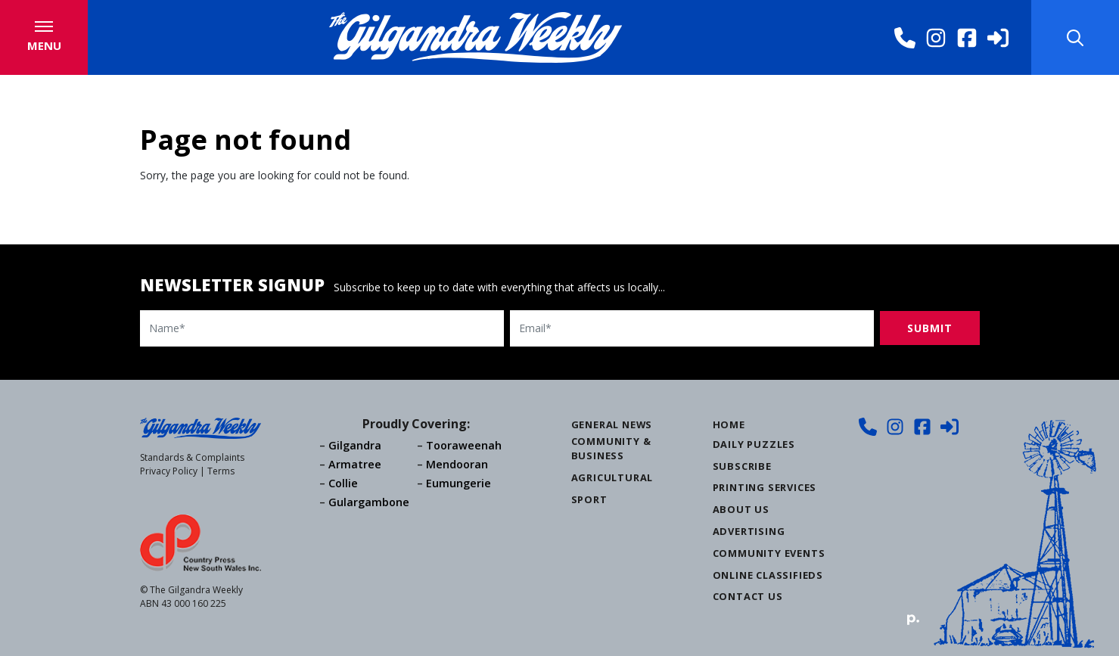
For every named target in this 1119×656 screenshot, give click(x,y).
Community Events (769, 553)
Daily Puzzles (754, 444)
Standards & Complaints (192, 457)
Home (729, 424)
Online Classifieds (768, 575)
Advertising (749, 531)
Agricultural (612, 477)
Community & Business (611, 448)
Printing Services (765, 487)
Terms (221, 471)
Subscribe (742, 466)
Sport (589, 499)
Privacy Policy (168, 471)
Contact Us (748, 596)
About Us (741, 509)
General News (612, 424)
